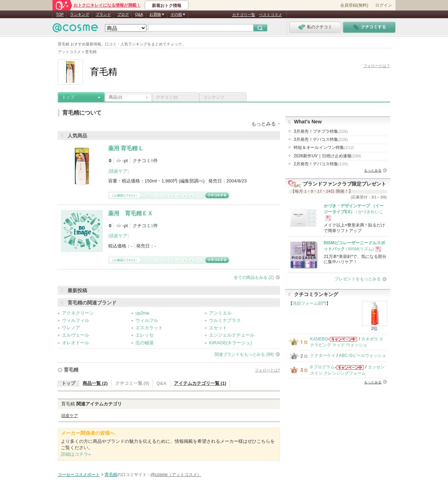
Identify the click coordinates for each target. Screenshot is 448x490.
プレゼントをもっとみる (358, 278)
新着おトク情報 (166, 5)
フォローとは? (267, 370)
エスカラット (149, 327)
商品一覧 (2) (95, 383)
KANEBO (319, 339)
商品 (115, 97)
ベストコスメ (270, 15)
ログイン (383, 5)
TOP (60, 14)
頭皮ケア (118, 171)
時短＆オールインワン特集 (324, 147)
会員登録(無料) (354, 5)
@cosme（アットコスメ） (175, 474)
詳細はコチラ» (76, 454)
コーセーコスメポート (79, 474)
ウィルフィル (75, 320)
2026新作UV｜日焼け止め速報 (327, 155)
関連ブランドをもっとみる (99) (244, 354)
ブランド (103, 14)
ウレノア (71, 327)
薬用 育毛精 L (125, 148)
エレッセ (144, 335)
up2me (142, 313)
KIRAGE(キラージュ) (230, 342)
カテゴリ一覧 (243, 15)
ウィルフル (146, 320)
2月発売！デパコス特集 (321, 163)
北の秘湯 (144, 342)
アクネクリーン (78, 313)
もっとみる (373, 170)
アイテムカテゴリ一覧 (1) (200, 383)
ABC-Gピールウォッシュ (362, 355)
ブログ (123, 14)
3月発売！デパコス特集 (321, 139)
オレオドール (75, 342)
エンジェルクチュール (231, 335)
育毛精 (71, 370)
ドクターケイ (322, 355)
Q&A (139, 14)
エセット (218, 327)
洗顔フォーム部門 (309, 303)
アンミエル (220, 313)
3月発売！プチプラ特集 (321, 131)
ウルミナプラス (225, 320)
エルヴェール (75, 335)
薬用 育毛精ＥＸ (130, 213)
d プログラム (322, 367)
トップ (68, 97)
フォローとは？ (376, 66)
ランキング (79, 14)
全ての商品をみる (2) (254, 277)
